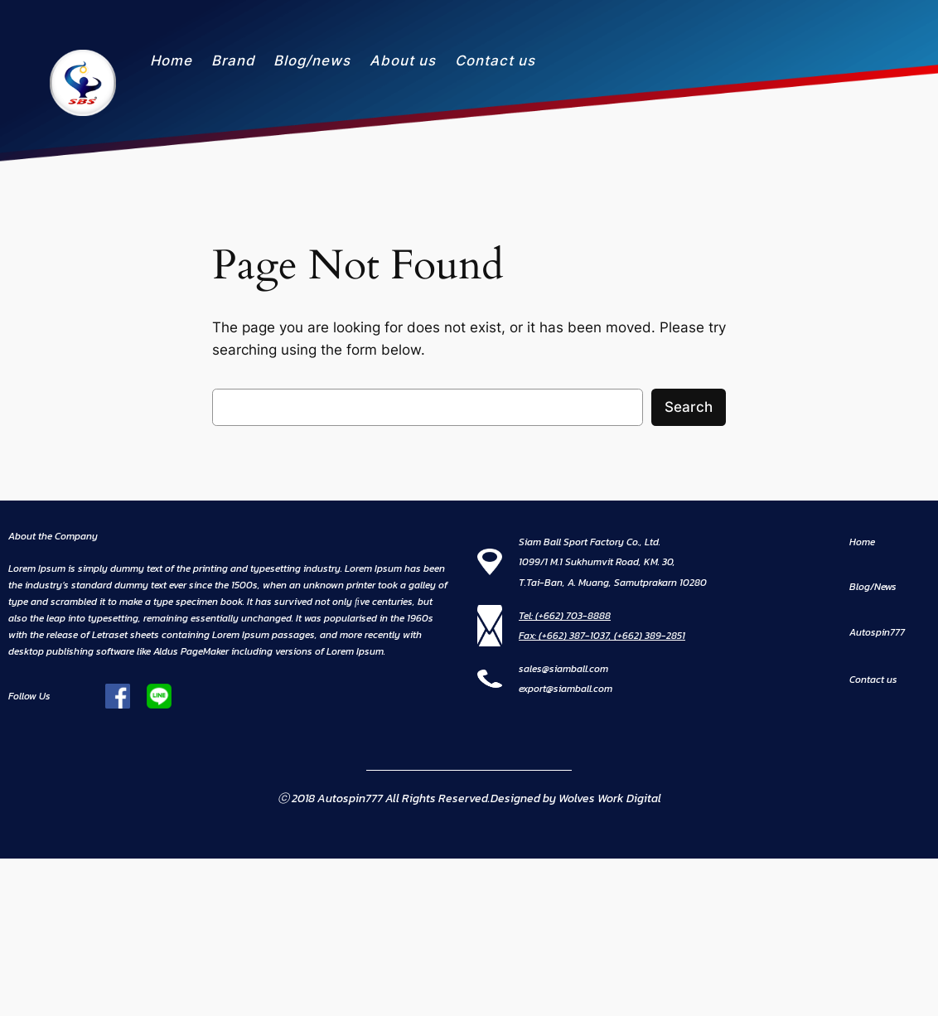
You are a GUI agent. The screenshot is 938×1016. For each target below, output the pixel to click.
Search (689, 407)
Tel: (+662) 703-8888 (565, 615)
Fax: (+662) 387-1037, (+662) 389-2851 (602, 635)
